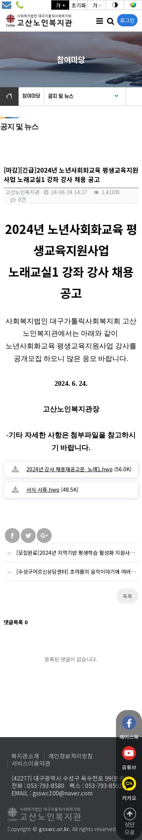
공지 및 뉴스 (60, 96)
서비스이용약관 (31, 763)
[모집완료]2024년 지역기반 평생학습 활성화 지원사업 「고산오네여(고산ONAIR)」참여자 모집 (71, 549)
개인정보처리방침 (70, 756)
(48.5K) (52, 489)
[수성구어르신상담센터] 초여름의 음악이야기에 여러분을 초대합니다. (71, 568)
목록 (127, 596)
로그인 (127, 20)
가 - (97, 5)
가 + (60, 5)
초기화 (78, 5)
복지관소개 (25, 756)
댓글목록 (16, 622)
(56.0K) (79, 469)
